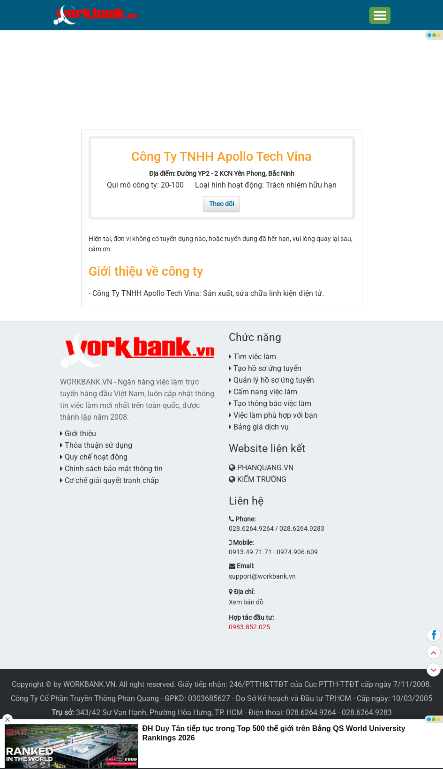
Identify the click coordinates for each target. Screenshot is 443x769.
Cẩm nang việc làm (263, 391)
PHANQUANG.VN (265, 467)
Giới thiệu (78, 433)
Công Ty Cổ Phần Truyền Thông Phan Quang (85, 698)
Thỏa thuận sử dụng (96, 445)
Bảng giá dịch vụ (259, 426)
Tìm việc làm (252, 356)
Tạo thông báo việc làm (270, 403)
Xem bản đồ (246, 602)
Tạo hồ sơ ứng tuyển (265, 368)
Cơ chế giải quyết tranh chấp (109, 480)
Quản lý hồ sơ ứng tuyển (271, 380)
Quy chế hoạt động (94, 456)
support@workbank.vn (262, 576)
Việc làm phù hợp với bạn (273, 415)
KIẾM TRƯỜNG (261, 479)
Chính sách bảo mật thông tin (111, 468)
